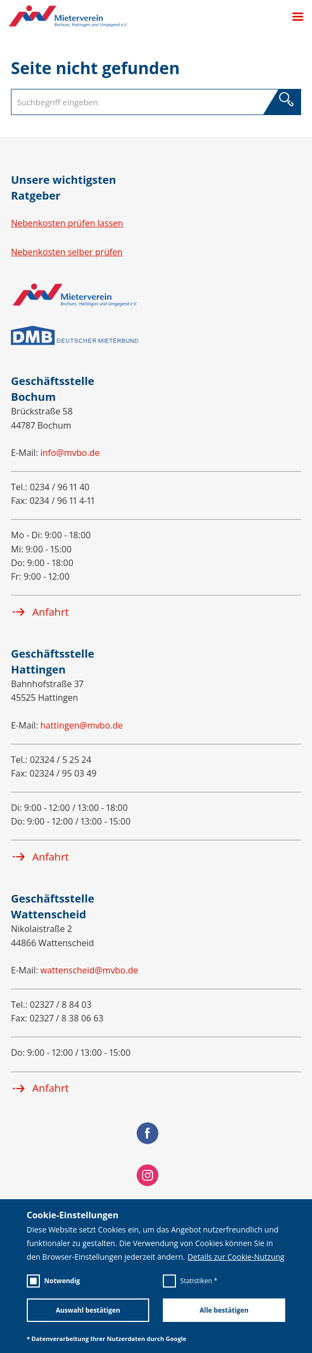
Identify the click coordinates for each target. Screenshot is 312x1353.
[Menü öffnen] (293, 16)
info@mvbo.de (69, 453)
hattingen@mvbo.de (81, 725)
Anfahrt (40, 612)
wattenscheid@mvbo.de (89, 970)
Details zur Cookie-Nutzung (235, 1257)
